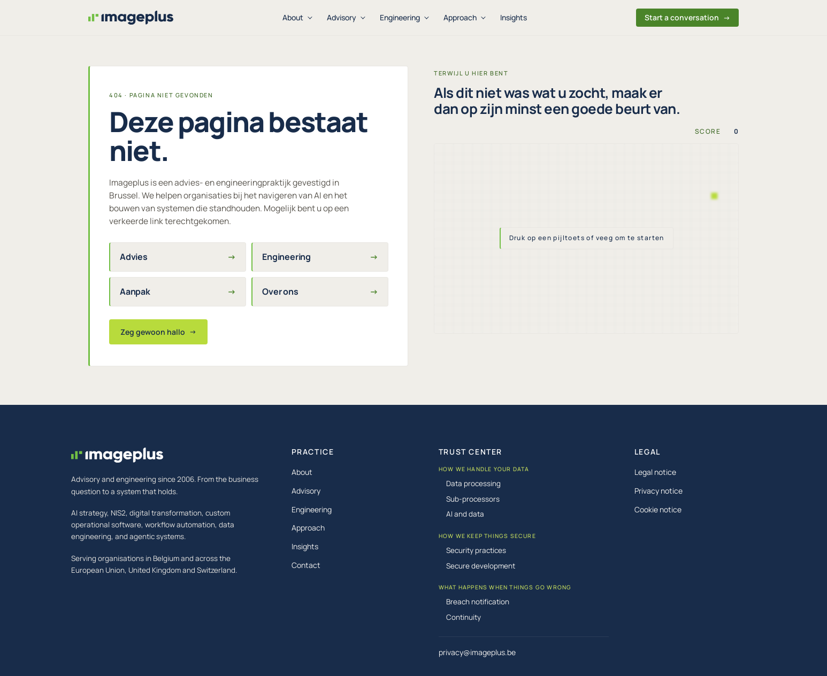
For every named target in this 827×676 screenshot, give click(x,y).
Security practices (476, 550)
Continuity (463, 617)
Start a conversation (687, 17)
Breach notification (477, 601)
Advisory (341, 17)
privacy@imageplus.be (477, 652)
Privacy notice (658, 491)
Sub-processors (473, 499)
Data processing (473, 483)
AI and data (465, 514)
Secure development (480, 566)
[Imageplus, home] (130, 18)
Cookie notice (657, 509)
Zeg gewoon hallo (158, 331)
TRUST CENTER (470, 452)
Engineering (400, 17)
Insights (513, 17)
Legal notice (655, 472)
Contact (306, 565)
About (292, 17)
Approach (460, 17)
